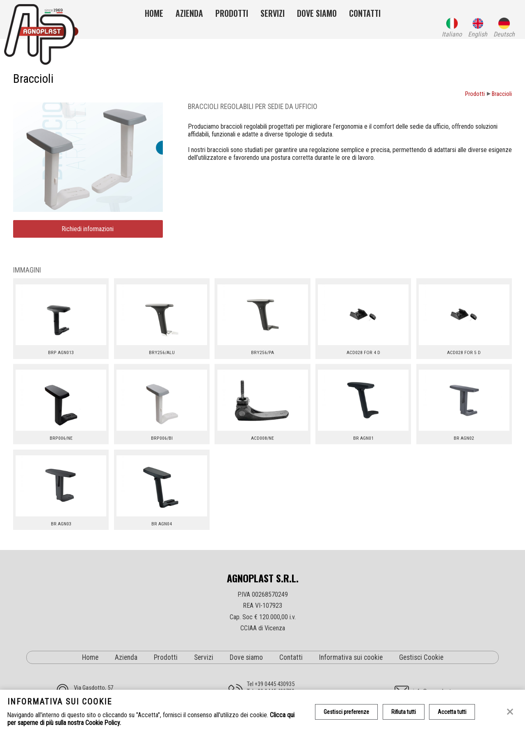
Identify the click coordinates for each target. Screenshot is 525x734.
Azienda (189, 13)
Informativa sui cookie (351, 657)
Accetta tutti (452, 712)
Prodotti (231, 13)
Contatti (365, 13)
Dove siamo (317, 13)
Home (154, 13)
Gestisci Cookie (421, 657)
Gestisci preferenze (346, 712)
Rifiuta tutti (403, 712)
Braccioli (502, 94)
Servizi (272, 13)
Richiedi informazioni (88, 229)
